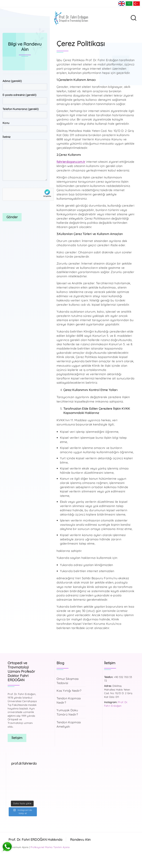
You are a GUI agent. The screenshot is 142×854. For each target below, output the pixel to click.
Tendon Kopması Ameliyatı (69, 724)
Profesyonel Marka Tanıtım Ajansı (50, 847)
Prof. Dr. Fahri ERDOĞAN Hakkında (35, 840)
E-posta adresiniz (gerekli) (25, 123)
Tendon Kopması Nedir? (69, 700)
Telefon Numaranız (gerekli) (25, 138)
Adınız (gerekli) (25, 110)
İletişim (17, 738)
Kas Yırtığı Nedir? (69, 690)
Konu (25, 152)
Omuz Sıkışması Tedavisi (68, 681)
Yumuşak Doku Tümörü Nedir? (67, 712)
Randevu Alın (80, 840)
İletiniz (25, 183)
